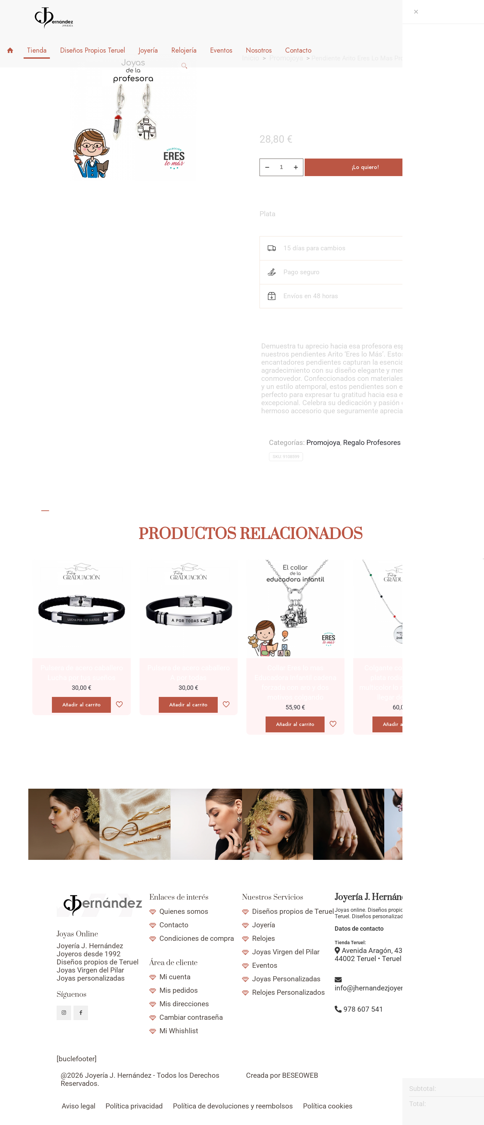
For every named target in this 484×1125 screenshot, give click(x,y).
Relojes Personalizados (288, 992)
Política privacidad (134, 1106)
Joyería (263, 925)
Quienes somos (183, 911)
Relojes (263, 938)
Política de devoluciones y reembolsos (233, 1106)
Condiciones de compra (196, 938)
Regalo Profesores (372, 443)
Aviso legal (78, 1106)
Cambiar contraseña (191, 1017)
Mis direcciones (184, 1004)
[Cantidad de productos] (281, 167)
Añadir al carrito (81, 704)
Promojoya (323, 443)
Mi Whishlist (178, 1031)
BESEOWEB (300, 1075)
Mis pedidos (178, 990)
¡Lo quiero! (365, 167)
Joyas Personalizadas (286, 979)
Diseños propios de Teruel (293, 911)
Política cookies (328, 1106)
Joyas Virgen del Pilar (286, 952)
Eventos (264, 965)
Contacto (173, 925)
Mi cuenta (174, 977)
